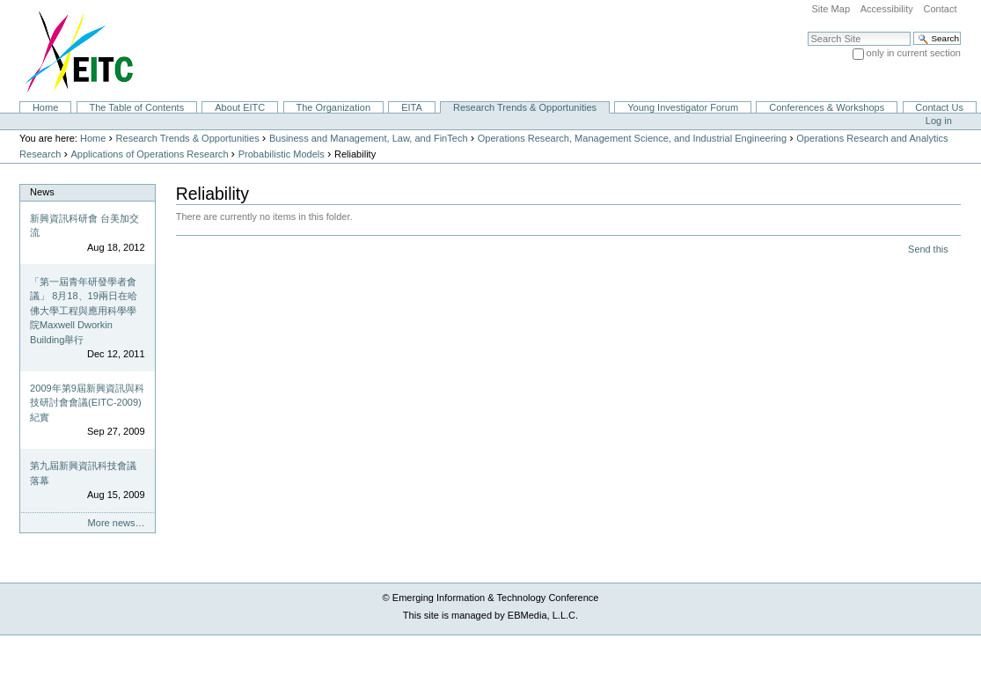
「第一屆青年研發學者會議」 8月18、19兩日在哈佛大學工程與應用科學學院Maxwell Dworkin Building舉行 (83, 310)
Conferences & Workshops (826, 107)
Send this (928, 249)
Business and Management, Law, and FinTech (368, 138)
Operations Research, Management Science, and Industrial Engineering (632, 138)
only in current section (914, 53)
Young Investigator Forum (682, 107)
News (42, 192)
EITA (411, 107)
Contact (939, 9)
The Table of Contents (136, 107)
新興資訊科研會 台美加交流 (84, 225)
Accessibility (886, 9)
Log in (939, 120)
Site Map (830, 9)
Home (45, 107)
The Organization (333, 107)
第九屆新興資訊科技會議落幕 (83, 473)
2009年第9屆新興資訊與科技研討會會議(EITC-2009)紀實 (87, 402)
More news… (116, 522)
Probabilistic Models (281, 154)
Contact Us (939, 107)
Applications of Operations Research (149, 154)
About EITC (240, 107)
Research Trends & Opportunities (525, 107)
